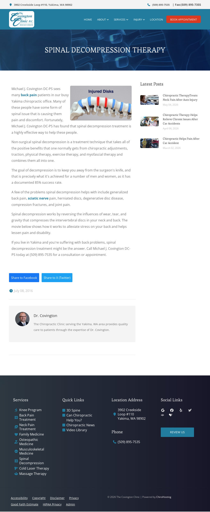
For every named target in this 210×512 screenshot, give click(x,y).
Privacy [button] (74, 498)
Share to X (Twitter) (61, 278)
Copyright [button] (39, 498)
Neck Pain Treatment (27, 427)
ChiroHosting (163, 497)
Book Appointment (183, 19)
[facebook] (172, 410)
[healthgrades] (170, 415)
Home (87, 19)
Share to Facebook (25, 278)
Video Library (76, 430)
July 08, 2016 (21, 291)
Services (118, 19)
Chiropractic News (80, 425)
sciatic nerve (38, 198)
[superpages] (162, 415)
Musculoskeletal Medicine (31, 451)
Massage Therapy (32, 474)
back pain (29, 95)
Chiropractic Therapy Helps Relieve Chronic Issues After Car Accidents (180, 119)
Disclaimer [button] (57, 498)
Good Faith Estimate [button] (24, 505)
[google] (163, 410)
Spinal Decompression (31, 461)
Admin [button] (70, 505)
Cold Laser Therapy (34, 468)
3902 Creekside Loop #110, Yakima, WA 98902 (40, 5)
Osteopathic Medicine (28, 442)
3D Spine (73, 410)
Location (154, 19)
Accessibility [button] (19, 498)
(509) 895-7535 (158, 5)
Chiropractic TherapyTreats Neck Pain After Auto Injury (180, 97)
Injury (136, 19)
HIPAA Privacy (52, 505)
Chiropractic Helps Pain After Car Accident (181, 141)
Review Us (178, 432)
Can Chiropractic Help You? (79, 418)
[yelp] (181, 410)
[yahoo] (190, 410)
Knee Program (30, 410)
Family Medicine (31, 435)
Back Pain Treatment (27, 418)
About (100, 19)
